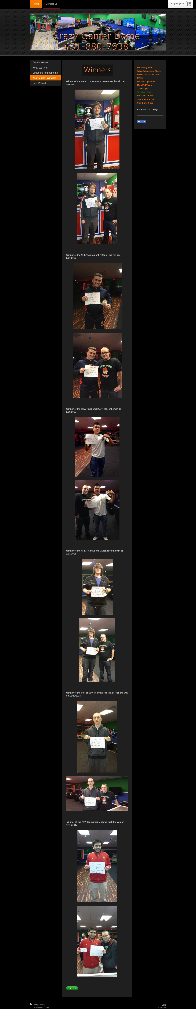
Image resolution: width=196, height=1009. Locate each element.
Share (141, 121)
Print (33, 1005)
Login (164, 1004)
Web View (162, 1007)
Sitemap (41, 1005)
